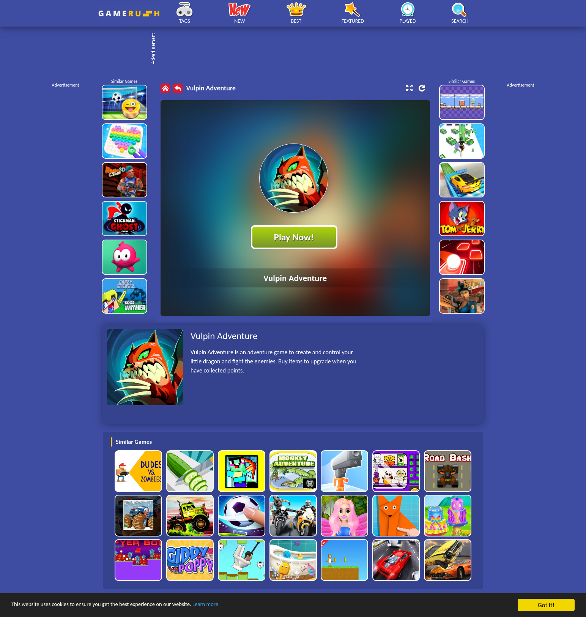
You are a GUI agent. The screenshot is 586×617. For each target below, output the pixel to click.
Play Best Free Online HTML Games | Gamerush (129, 13)
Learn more (237, 605)
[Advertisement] (297, 49)
